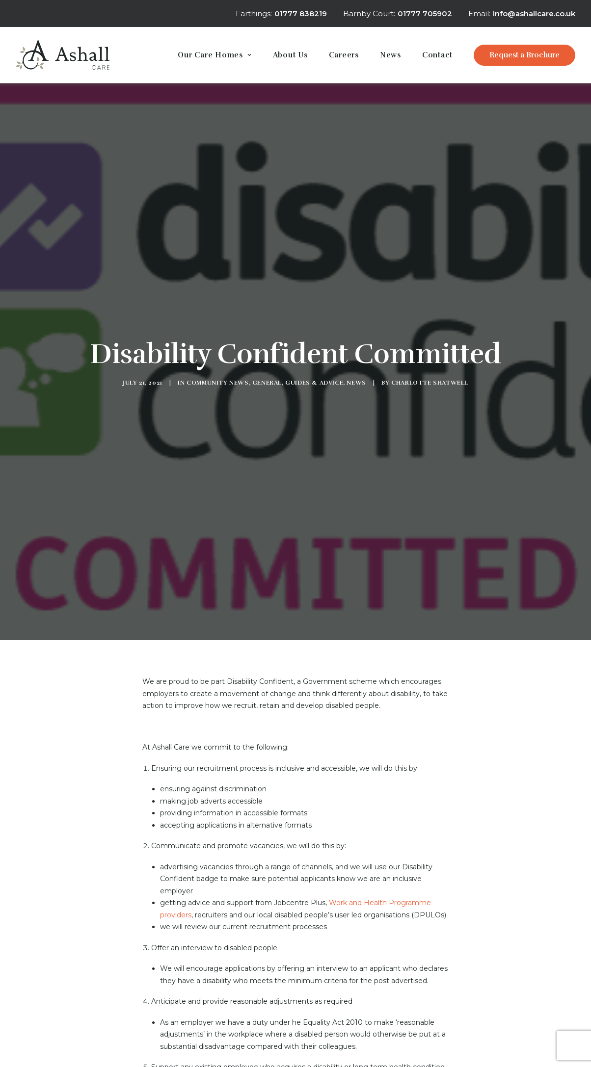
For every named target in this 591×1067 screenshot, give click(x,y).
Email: (521, 13)
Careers (344, 55)
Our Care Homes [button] (214, 55)
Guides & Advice (314, 337)
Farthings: (281, 13)
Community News (217, 337)
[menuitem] (283, 13)
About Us (290, 55)
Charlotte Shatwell (429, 337)
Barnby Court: (397, 13)
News (390, 55)
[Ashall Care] (62, 55)
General (267, 337)
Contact (437, 55)
